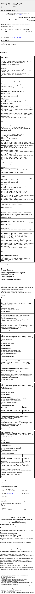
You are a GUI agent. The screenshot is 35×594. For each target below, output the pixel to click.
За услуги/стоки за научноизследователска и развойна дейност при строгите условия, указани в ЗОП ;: (16, 553)
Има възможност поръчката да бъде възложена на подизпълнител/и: (10, 474)
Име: (11, 117)
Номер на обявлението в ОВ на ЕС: (5, 287)
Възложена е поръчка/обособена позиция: (6, 304)
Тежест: (25, 117)
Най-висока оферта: (9, 84)
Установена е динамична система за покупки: (7, 274)
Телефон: (24, 31)
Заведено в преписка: (4, 10)
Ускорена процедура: (4, 269)
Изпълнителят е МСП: (13, 462)
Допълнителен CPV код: (15, 64)
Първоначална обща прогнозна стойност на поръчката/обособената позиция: (11, 320)
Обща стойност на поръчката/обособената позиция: (8, 371)
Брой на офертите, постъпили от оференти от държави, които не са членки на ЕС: (11, 316)
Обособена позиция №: (31, 92)
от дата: (11, 4)
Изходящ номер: (3, 4)
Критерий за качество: (5, 117)
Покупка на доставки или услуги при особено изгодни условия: (8, 536)
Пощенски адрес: (3, 489)
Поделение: (15, 3)
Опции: (2, 121)
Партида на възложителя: (4, 3)
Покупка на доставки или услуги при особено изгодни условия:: (8, 556)
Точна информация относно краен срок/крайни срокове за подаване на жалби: (11, 503)
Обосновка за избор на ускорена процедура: (7, 270)
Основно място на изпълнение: (5, 99)
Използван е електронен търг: (5, 277)
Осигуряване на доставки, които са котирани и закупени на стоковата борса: (10, 535)
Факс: (23, 461)
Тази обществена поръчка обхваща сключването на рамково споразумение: (11, 273)
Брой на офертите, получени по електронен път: (7, 317)
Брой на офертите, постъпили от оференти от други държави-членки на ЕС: (11, 350)
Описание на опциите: (4, 167)
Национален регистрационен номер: (28, 455)
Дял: (1, 331)
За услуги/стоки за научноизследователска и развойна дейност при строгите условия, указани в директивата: (17, 526)
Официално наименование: (4, 26)
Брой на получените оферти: (5, 314)
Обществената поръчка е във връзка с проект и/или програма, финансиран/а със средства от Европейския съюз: (16, 169)
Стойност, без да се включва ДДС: (5, 330)
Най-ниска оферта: (3, 84)
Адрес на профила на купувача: (6, 37)
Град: (2, 29)
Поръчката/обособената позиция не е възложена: (7, 308)
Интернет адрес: (4, 413)
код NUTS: (10, 29)
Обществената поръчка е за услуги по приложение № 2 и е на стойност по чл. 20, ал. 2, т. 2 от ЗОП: (13, 565)
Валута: (13, 84)
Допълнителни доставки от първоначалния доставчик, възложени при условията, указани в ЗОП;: (13, 554)
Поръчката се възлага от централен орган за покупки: (8, 44)
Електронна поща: (3, 363)
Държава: (24, 29)
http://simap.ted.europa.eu (19, 14)
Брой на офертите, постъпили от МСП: (6, 315)
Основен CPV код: (4, 96)
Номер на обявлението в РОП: (29, 287)
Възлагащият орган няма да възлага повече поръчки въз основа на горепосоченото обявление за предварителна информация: (17, 296)
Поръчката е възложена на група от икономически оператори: (9, 318)
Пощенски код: (17, 29)
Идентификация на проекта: (5, 127)
